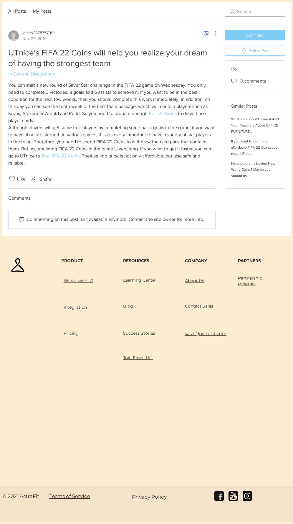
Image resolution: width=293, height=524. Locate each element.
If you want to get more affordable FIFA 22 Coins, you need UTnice (254, 147)
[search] (255, 11)
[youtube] (233, 496)
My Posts (42, 11)
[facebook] (219, 496)
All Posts (17, 11)
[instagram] (247, 496)
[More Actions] (212, 33)
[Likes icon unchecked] (12, 179)
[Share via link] (41, 179)
